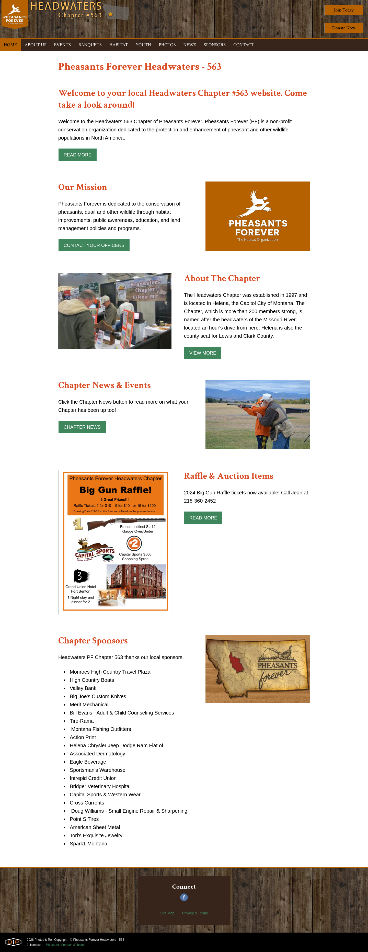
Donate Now (343, 28)
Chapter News (82, 427)
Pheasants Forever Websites (65, 945)
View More (202, 353)
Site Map (167, 913)
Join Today (344, 10)
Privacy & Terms (195, 913)
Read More (77, 154)
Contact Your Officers (94, 245)
